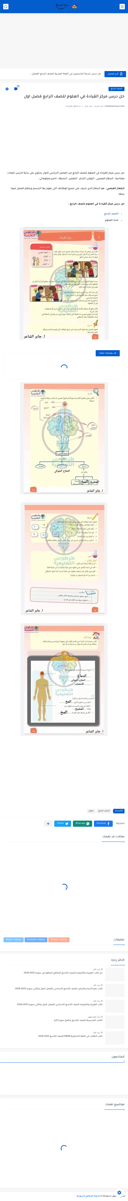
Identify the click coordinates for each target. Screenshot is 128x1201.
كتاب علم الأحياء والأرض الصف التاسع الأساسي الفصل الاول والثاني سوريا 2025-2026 (59, 989)
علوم (91, 811)
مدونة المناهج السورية (88, 1196)
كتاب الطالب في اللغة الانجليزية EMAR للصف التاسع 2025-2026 (70, 1036)
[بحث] (5, 6)
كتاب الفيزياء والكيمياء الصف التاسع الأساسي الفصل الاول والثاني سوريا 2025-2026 (60, 1005)
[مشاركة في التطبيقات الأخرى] (48, 824)
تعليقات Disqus (13, 940)
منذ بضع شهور (94, 1016)
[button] (103, 824)
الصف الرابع (116, 89)
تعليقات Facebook (36, 940)
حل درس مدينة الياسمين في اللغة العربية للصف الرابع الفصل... (65, 74)
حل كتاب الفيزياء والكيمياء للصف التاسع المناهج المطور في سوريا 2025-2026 (63, 973)
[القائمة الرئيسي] (122, 6)
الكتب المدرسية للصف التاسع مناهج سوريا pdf (78, 1020)
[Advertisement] (64, 41)
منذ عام (96, 969)
